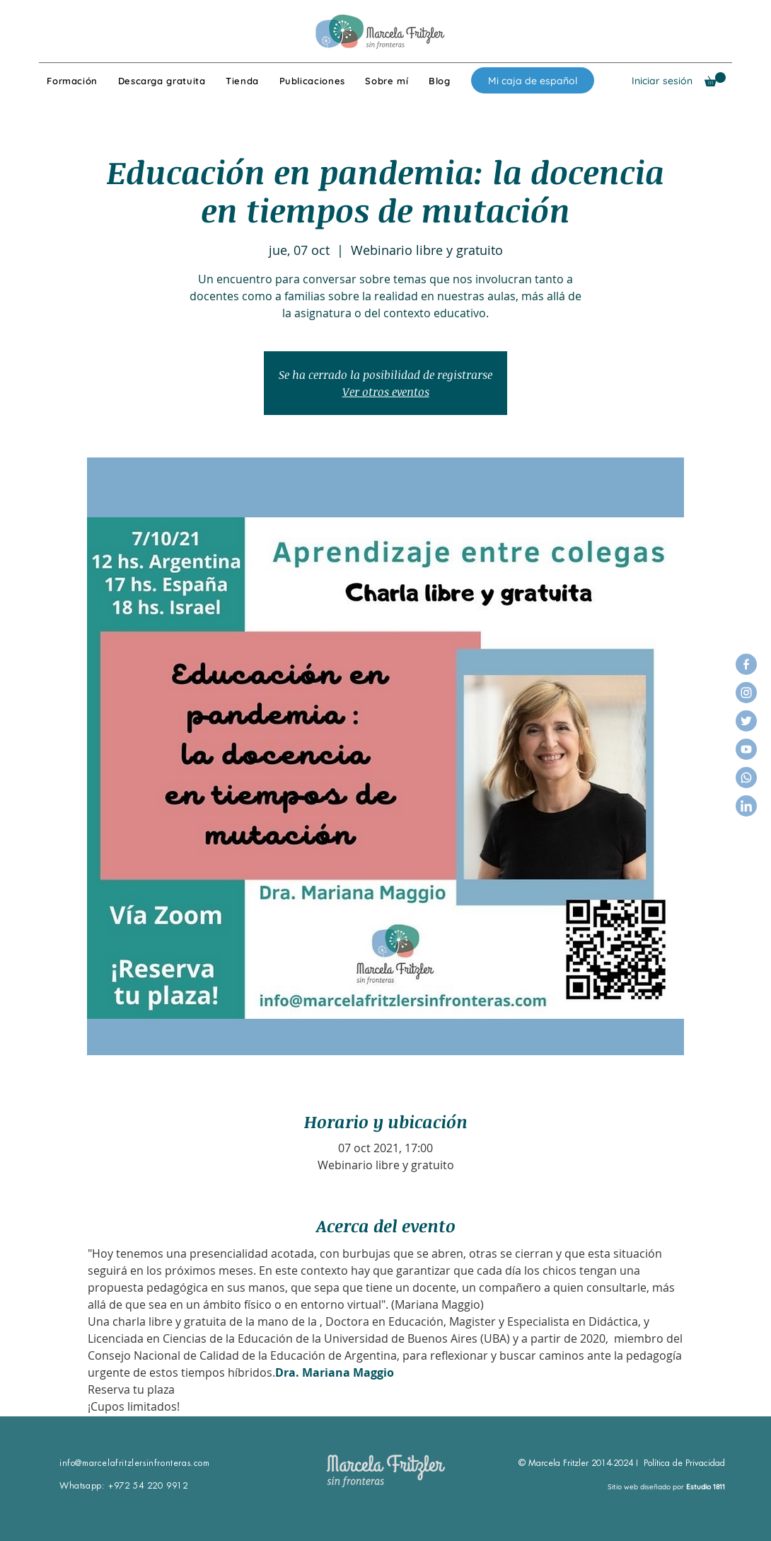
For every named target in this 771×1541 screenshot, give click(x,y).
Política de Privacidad (684, 1463)
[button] (715, 79)
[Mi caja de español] (532, 80)
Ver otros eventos (385, 391)
